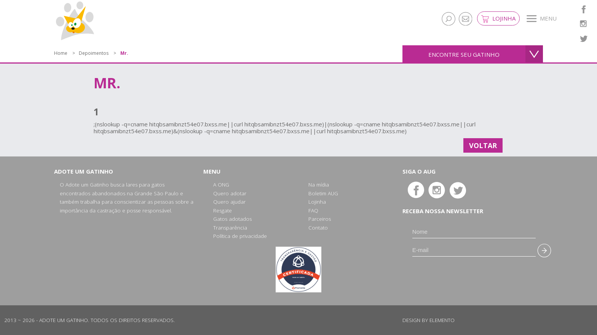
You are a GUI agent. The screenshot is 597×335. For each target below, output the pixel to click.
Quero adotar (229, 193)
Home (60, 53)
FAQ (313, 210)
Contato (318, 227)
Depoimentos (94, 53)
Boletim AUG (323, 193)
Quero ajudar (229, 201)
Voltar (483, 145)
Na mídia (318, 184)
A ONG (221, 184)
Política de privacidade (240, 236)
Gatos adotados (232, 218)
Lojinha (498, 18)
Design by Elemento (428, 320)
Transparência (230, 227)
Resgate (222, 210)
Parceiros (319, 218)
